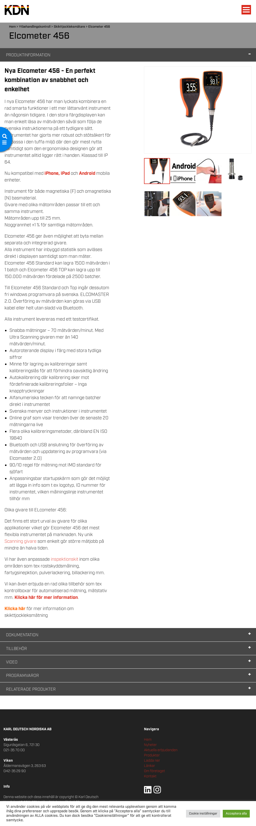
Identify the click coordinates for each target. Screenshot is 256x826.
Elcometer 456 (99, 27)
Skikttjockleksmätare (69, 27)
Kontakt (150, 776)
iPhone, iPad (57, 174)
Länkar (149, 766)
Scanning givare (21, 542)
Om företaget (154, 771)
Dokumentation (22, 635)
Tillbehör (16, 648)
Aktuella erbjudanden (161, 750)
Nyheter (150, 745)
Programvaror (22, 675)
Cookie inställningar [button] (203, 814)
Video (12, 662)
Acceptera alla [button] (236, 814)
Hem (12, 27)
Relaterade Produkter (31, 689)
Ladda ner (152, 760)
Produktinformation (28, 55)
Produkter (152, 755)
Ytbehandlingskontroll (34, 27)
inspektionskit (65, 559)
